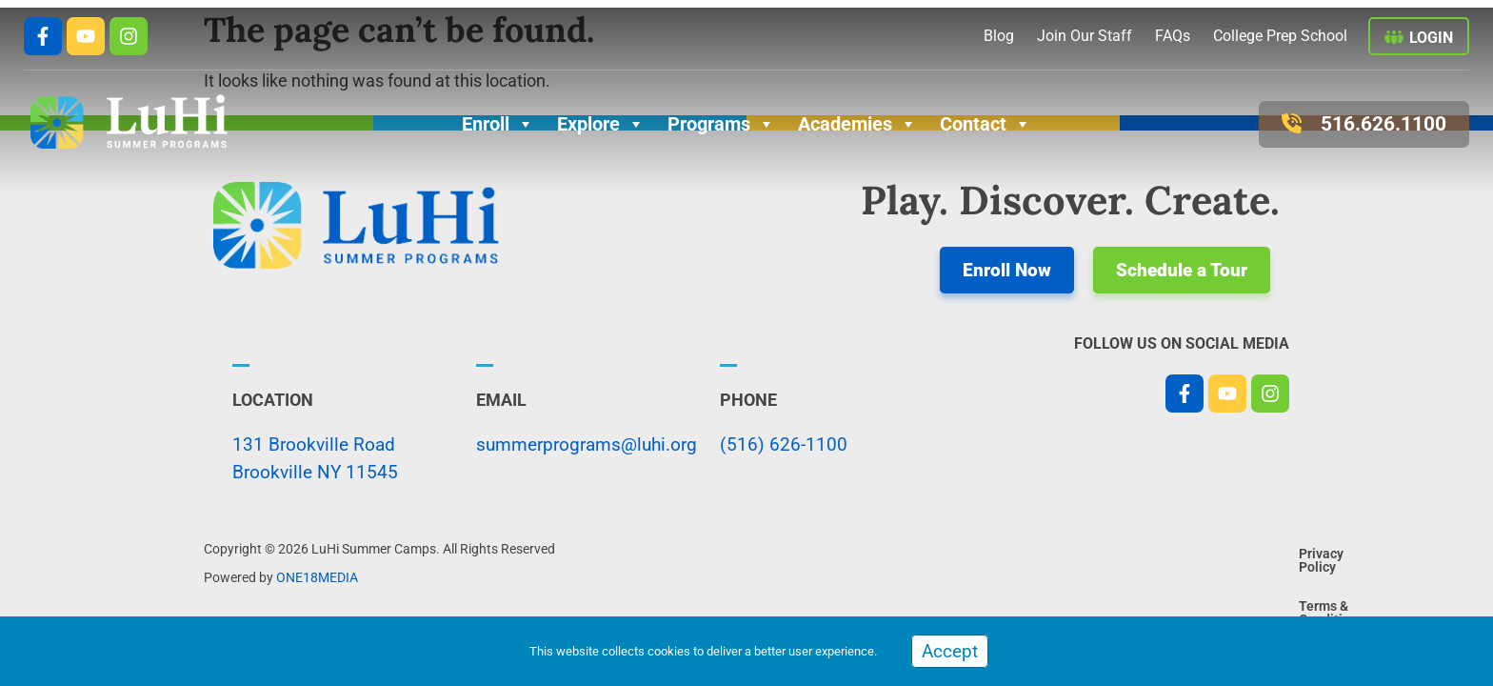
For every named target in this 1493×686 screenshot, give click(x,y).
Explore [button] (601, 124)
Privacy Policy (1100, 563)
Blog (999, 36)
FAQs (1172, 36)
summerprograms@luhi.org (586, 444)
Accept (950, 651)
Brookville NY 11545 (315, 472)
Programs (721, 124)
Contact (985, 124)
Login (1431, 38)
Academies (857, 124)
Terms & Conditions (1221, 563)
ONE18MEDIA (317, 578)
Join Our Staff (1084, 36)
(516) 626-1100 (783, 444)
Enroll (498, 124)
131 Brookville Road (313, 444)
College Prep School (1280, 36)
